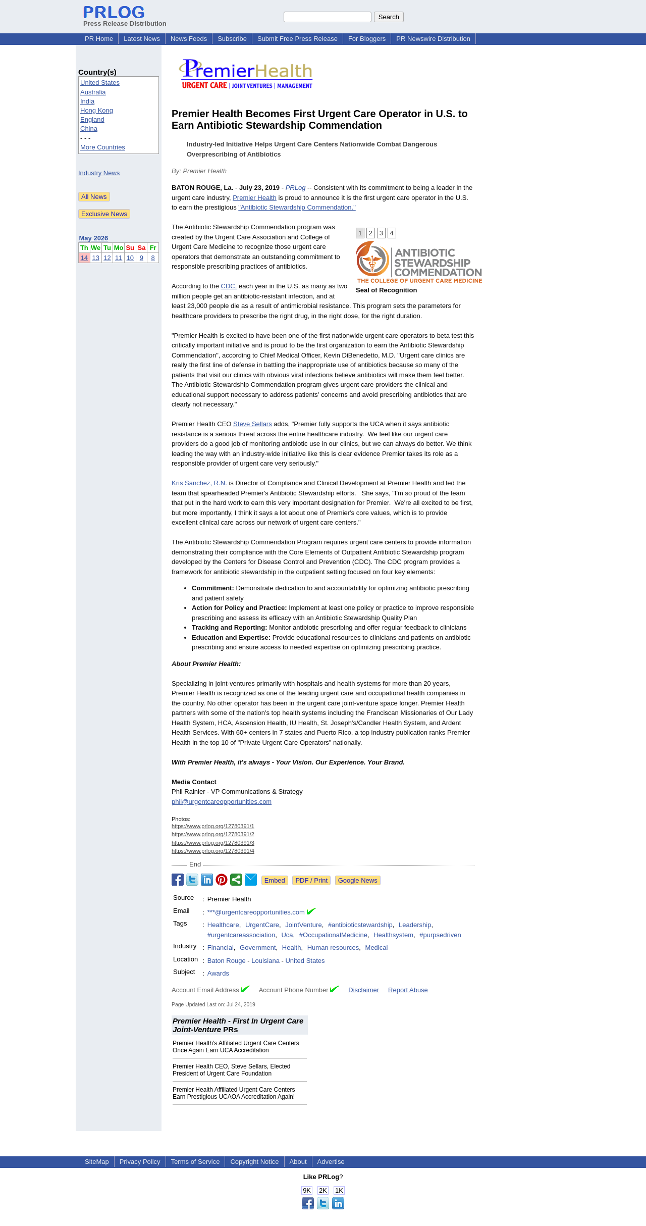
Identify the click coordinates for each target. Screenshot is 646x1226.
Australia (93, 92)
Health (291, 947)
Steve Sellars (252, 424)
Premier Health (255, 197)
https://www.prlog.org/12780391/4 (213, 851)
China (88, 128)
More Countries (102, 147)
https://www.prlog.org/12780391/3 (213, 843)
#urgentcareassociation (241, 935)
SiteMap (97, 1161)
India (87, 101)
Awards (218, 973)
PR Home (99, 38)
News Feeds (189, 38)
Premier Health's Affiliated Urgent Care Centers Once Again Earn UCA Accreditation (236, 1047)
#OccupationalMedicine (333, 935)
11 (118, 258)
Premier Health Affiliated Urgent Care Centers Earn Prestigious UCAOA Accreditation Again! (234, 1093)
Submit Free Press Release (297, 38)
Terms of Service (195, 1161)
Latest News (142, 38)
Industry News (99, 173)
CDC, (229, 286)
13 (95, 258)
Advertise (331, 1161)
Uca (287, 935)
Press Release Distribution (125, 19)
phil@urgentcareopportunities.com (222, 801)
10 (130, 258)
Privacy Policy (140, 1161)
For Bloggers (367, 38)
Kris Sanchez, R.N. (199, 483)
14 (84, 258)
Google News (358, 880)
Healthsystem (393, 935)
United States (100, 82)
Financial (220, 947)
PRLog (296, 187)
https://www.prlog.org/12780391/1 (213, 826)
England (92, 119)
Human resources (333, 947)
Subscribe (232, 38)
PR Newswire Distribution (433, 38)
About (298, 1161)
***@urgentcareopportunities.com (256, 912)
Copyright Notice (254, 1161)
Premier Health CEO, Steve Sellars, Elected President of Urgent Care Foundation (231, 1070)
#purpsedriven (440, 935)
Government (258, 947)
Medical (376, 947)
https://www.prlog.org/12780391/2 (213, 834)
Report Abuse (408, 990)
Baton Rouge (226, 960)
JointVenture (303, 925)
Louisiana (265, 960)
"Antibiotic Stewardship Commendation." (297, 207)
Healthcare (223, 925)
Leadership (415, 925)
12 (107, 258)
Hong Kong (96, 110)
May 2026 (94, 238)
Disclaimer (363, 990)
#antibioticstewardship (360, 925)
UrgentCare (262, 925)
